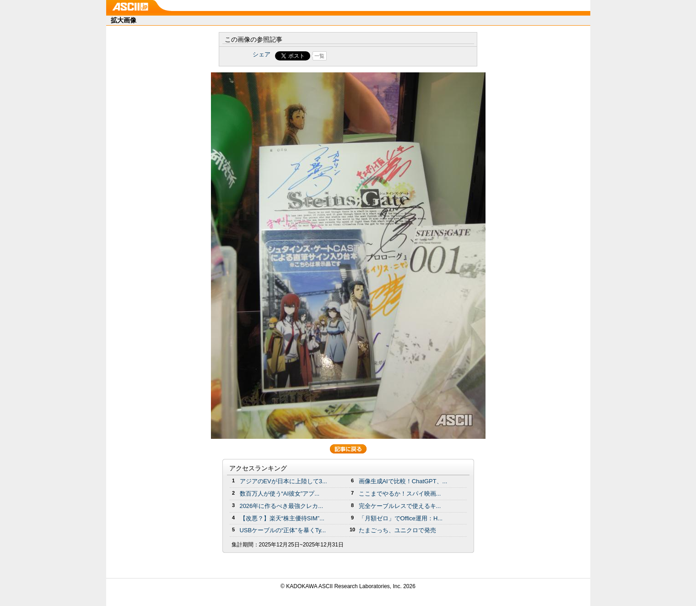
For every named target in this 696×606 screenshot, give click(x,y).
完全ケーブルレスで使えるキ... (400, 505)
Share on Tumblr (382, 55)
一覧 (319, 56)
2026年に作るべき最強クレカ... (282, 505)
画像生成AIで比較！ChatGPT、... (403, 481)
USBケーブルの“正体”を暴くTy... (283, 530)
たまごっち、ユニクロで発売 (397, 530)
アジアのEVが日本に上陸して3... (283, 481)
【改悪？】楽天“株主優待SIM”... (282, 518)
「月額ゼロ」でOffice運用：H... (401, 518)
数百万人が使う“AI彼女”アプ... (280, 493)
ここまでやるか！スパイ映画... (400, 493)
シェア (261, 54)
